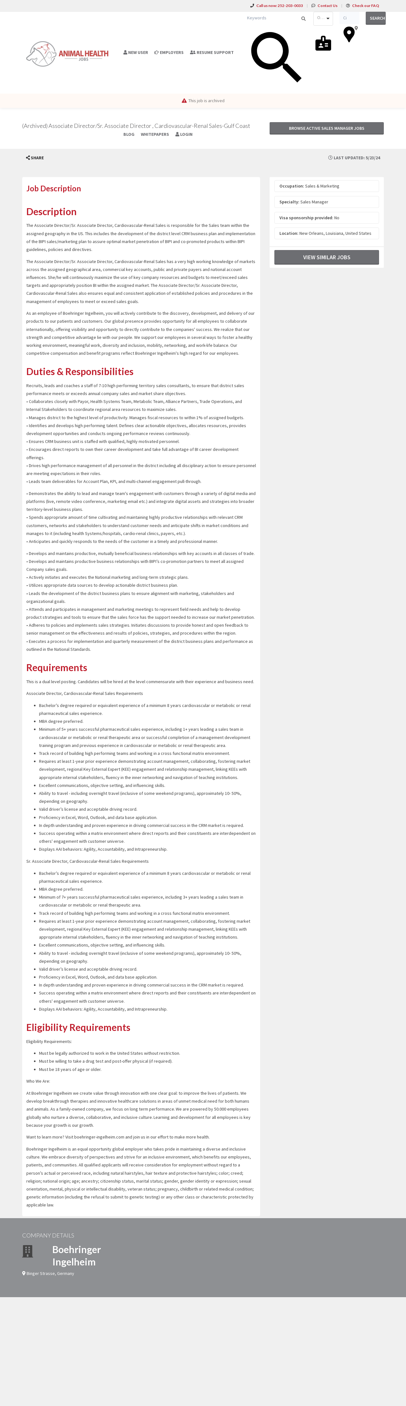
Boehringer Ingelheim (76, 1255)
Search (377, 18)
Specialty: (289, 202)
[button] (35, 158)
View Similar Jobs (326, 257)
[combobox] (323, 19)
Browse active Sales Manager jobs (326, 128)
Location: (288, 233)
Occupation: (291, 186)
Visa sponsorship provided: (306, 218)
